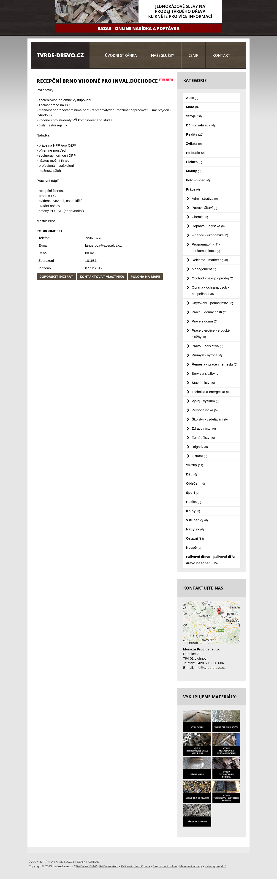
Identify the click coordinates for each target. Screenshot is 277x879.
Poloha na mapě (145, 276)
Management (204, 269)
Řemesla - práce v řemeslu (214, 364)
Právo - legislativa (207, 346)
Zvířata (194, 143)
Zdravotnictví (204, 428)
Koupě (193, 547)
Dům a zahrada (200, 125)
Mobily (193, 171)
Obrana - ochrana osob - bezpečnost (210, 290)
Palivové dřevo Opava (135, 866)
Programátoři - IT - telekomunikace (206, 247)
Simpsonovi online (164, 866)
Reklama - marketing (210, 260)
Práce (193, 189)
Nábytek (195, 529)
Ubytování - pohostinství (212, 303)
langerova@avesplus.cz (103, 245)
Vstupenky (197, 520)
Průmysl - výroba (207, 355)
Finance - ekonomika (210, 235)
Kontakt (222, 55)
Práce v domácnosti (209, 312)
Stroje (194, 116)
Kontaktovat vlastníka (102, 276)
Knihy (193, 511)
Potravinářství (204, 208)
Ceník (193, 55)
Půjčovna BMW (86, 866)
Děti (191, 474)
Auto (192, 98)
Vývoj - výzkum (205, 401)
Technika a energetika (211, 392)
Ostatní (199, 456)
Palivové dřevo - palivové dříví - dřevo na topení (211, 560)
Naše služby (162, 55)
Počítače (195, 153)
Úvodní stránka (121, 55)
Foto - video (198, 180)
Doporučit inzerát (56, 276)
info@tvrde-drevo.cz (210, 667)
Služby (194, 465)
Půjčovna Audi (108, 866)
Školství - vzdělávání (210, 419)
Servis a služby (205, 373)
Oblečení (195, 483)
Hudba (193, 502)
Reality (195, 134)
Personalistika (205, 410)
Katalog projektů (215, 866)
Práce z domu (204, 321)
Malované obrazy (190, 866)
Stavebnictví (203, 383)
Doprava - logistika (208, 226)
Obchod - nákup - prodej (212, 278)
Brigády (200, 447)
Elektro (194, 162)
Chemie (200, 217)
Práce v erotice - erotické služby (211, 333)
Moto (192, 107)
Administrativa (205, 198)
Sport (193, 492)
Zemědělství (203, 438)
